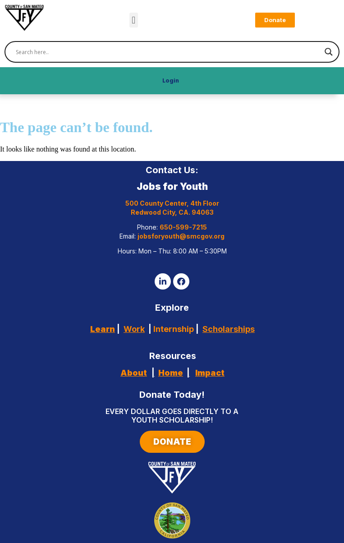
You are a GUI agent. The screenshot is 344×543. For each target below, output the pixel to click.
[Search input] (168, 52)
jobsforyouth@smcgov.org (181, 236)
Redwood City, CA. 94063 (172, 212)
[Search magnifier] (328, 52)
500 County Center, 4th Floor (172, 203)
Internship (172, 329)
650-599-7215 (183, 227)
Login (170, 80)
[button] (133, 20)
